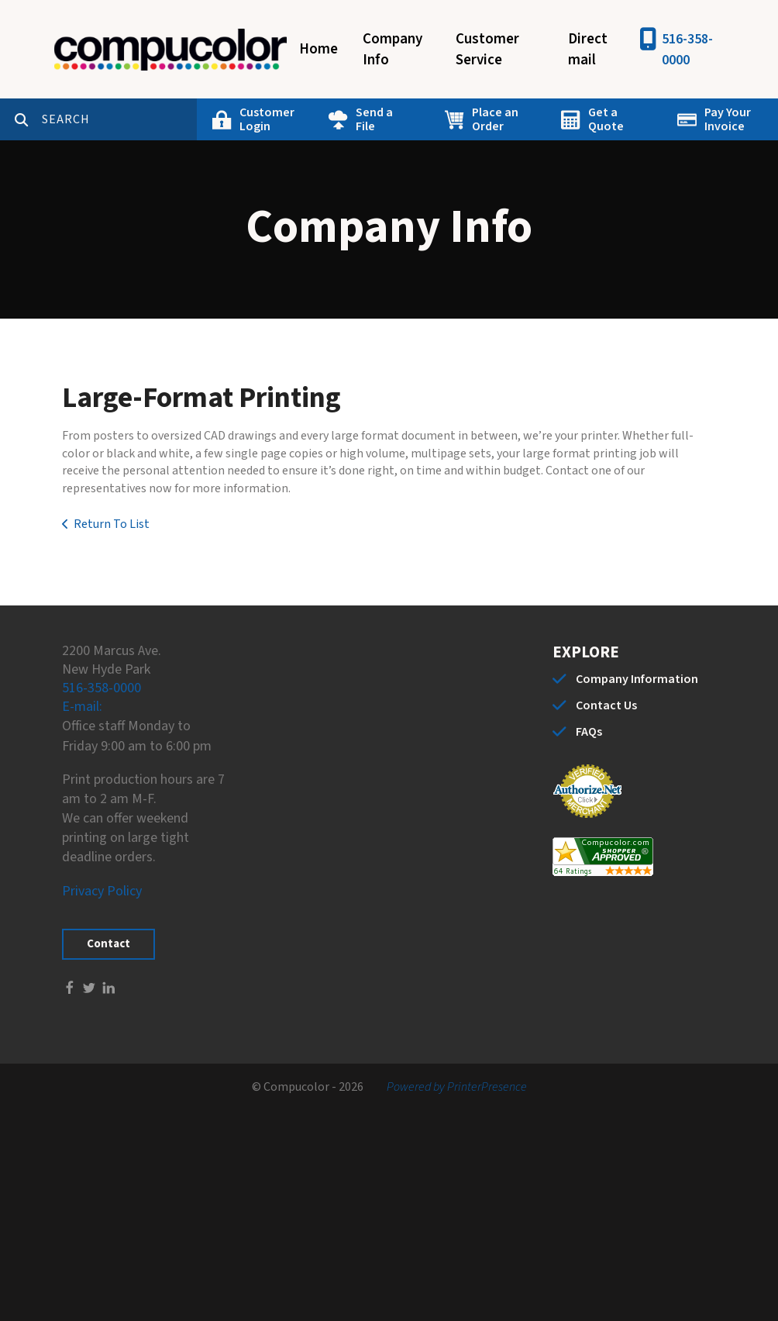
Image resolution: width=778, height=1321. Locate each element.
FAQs (589, 731)
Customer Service (487, 50)
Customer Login (266, 119)
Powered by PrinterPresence (457, 1086)
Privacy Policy (102, 891)
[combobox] (119, 119)
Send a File (374, 119)
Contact (108, 944)
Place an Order (495, 119)
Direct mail (588, 50)
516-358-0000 (687, 49)
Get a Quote (606, 119)
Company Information (637, 679)
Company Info (392, 50)
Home (318, 49)
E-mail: (82, 706)
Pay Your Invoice (727, 119)
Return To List (112, 524)
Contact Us (606, 705)
